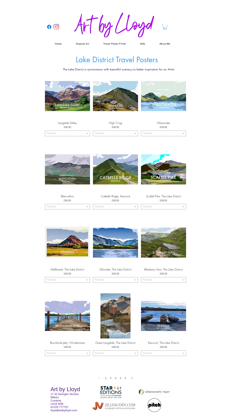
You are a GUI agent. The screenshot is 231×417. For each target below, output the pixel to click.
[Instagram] (56, 27)
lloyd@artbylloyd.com (64, 410)
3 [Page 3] (115, 378)
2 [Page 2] (110, 378)
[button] (165, 27)
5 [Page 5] (125, 378)
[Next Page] (132, 378)
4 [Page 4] (120, 378)
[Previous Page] (99, 378)
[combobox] (67, 133)
